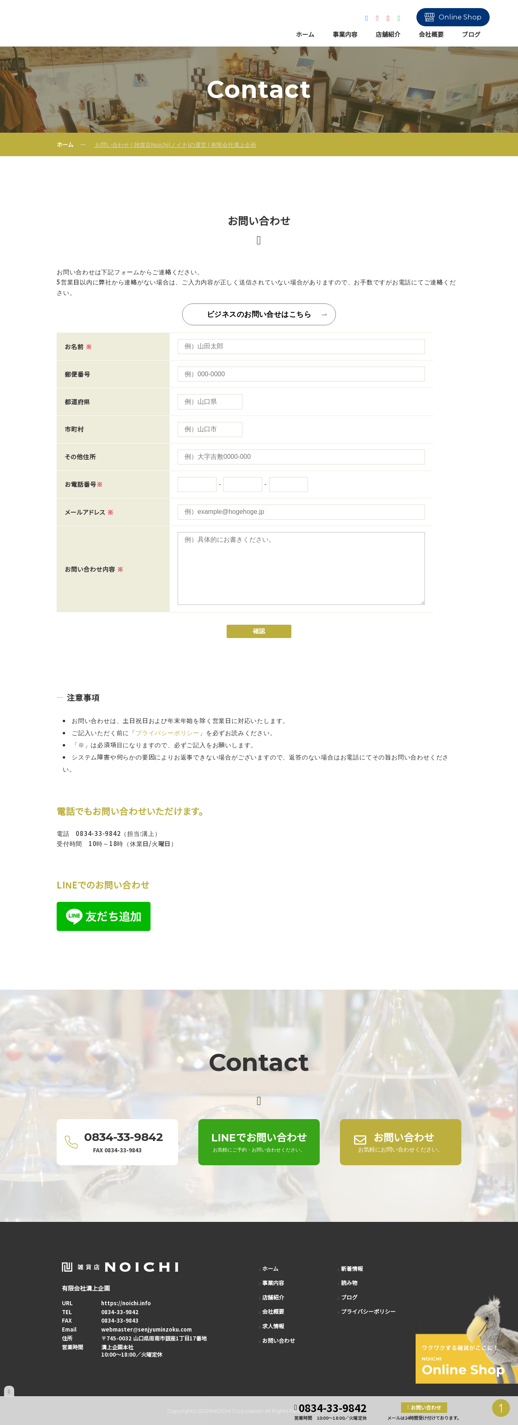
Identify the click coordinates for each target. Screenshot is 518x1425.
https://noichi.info (126, 1303)
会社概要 (431, 34)
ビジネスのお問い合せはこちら (259, 314)
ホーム (305, 34)
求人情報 (273, 1326)
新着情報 (352, 1268)
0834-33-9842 (119, 1312)
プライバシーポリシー (168, 732)
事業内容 (345, 34)
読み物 (349, 1283)
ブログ (471, 34)
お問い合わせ (278, 1340)
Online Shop (460, 17)
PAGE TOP (501, 1408)
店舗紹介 (388, 34)
